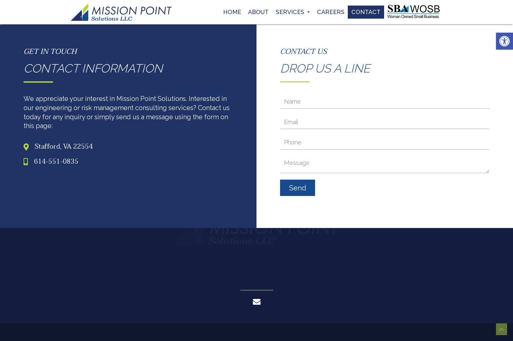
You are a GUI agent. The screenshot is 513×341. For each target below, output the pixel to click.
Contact (365, 10)
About (258, 10)
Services (293, 10)
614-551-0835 (56, 162)
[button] (504, 41)
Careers (331, 10)
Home (232, 10)
